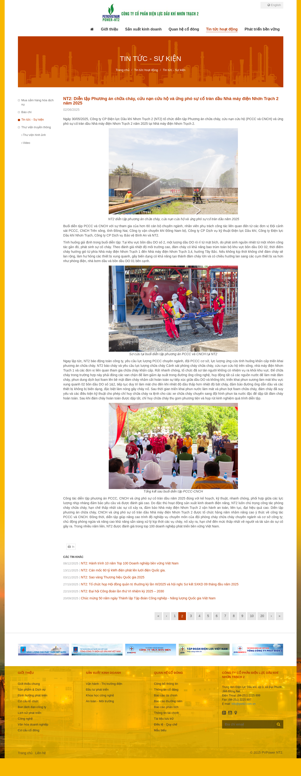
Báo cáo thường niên (168, 701)
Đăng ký (278, 724)
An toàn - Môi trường (100, 701)
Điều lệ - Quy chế (165, 724)
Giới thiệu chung (29, 683)
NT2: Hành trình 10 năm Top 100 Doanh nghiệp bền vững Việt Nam (121, 563)
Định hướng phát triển (32, 695)
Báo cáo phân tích (166, 707)
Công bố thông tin (166, 683)
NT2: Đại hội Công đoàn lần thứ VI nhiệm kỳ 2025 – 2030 (113, 591)
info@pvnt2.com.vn (244, 703)
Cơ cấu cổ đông (28, 730)
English (274, 5)
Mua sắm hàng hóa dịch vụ (37, 102)
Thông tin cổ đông (166, 689)
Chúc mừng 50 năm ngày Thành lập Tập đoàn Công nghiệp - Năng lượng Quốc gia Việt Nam (139, 598)
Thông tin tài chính (166, 713)
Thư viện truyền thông (36, 127)
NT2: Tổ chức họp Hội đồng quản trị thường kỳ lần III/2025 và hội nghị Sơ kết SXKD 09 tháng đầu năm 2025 (151, 584)
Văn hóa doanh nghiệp (33, 724)
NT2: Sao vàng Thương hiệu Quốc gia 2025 (104, 577)
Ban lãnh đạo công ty (32, 707)
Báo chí (26, 112)
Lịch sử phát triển (29, 713)
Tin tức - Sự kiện (32, 119)
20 (262, 616)
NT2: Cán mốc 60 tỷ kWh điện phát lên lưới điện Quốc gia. (114, 570)
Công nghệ (25, 718)
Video (25, 143)
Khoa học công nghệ (100, 695)
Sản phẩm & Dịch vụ (32, 689)
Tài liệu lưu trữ (164, 718)
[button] (109, 29)
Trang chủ (25, 753)
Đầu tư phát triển (97, 689)
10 (252, 616)
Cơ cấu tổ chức (28, 701)
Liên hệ (40, 753)
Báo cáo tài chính (165, 695)
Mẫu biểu (160, 730)
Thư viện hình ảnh (33, 135)
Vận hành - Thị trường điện (104, 683)
